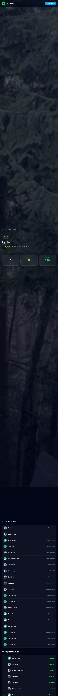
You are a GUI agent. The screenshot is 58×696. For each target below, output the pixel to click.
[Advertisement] (29, 504)
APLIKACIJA (50, 3)
